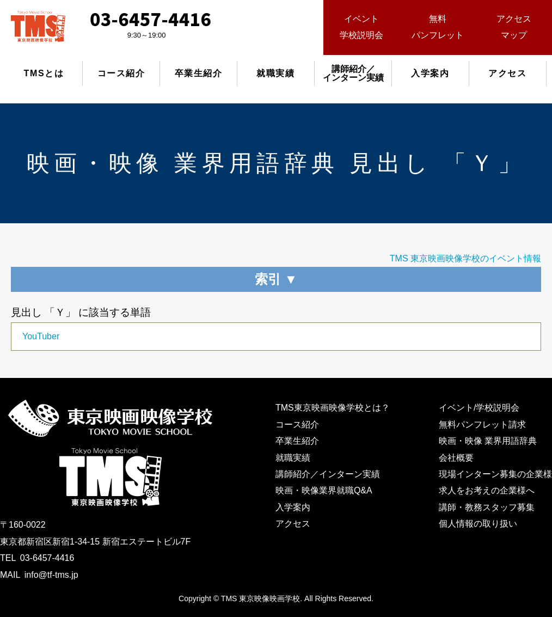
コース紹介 (121, 73)
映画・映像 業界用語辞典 (488, 440)
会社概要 (456, 457)
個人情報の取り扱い (478, 523)
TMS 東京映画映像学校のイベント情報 (465, 258)
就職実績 (275, 73)
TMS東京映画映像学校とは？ (332, 407)
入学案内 (430, 73)
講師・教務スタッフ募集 (487, 507)
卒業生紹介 (199, 73)
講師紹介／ (353, 73)
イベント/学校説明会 (479, 407)
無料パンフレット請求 (482, 424)
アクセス (507, 73)
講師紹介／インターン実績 (327, 474)
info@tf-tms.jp (51, 574)
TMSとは (44, 73)
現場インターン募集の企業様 (495, 474)
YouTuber (40, 336)
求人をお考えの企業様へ (487, 490)
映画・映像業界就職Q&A (323, 490)
